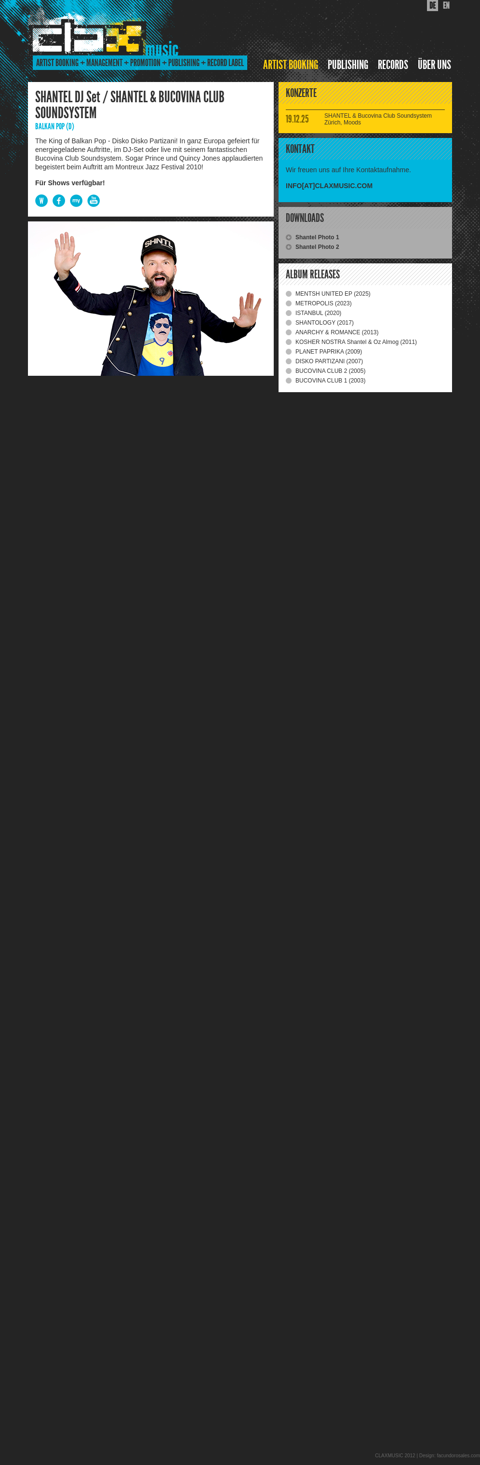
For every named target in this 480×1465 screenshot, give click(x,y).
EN (446, 5)
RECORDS (393, 64)
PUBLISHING (348, 64)
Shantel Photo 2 (317, 247)
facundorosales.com (458, 1455)
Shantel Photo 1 (317, 237)
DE (432, 5)
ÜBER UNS (434, 64)
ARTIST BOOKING (290, 64)
